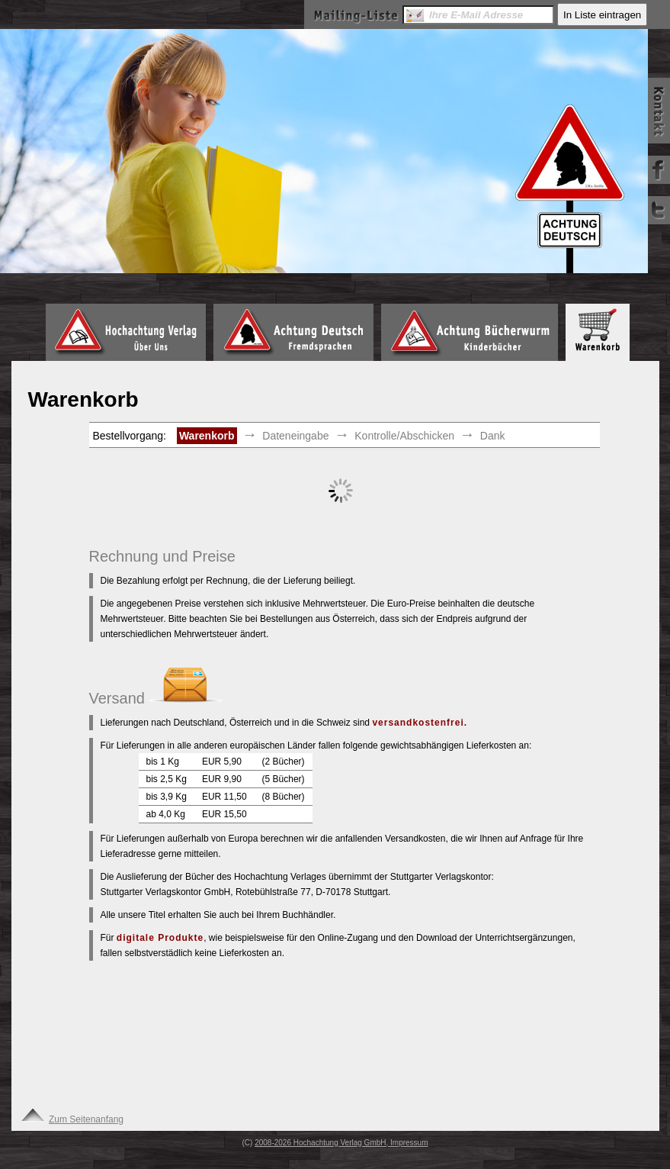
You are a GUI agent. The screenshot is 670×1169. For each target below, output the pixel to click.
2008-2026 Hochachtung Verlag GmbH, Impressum (341, 1142)
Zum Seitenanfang (72, 1119)
